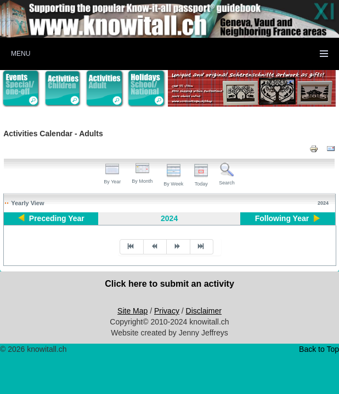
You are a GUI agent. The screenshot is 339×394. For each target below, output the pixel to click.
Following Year (282, 218)
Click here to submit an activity (169, 283)
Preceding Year (56, 218)
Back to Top (319, 349)
